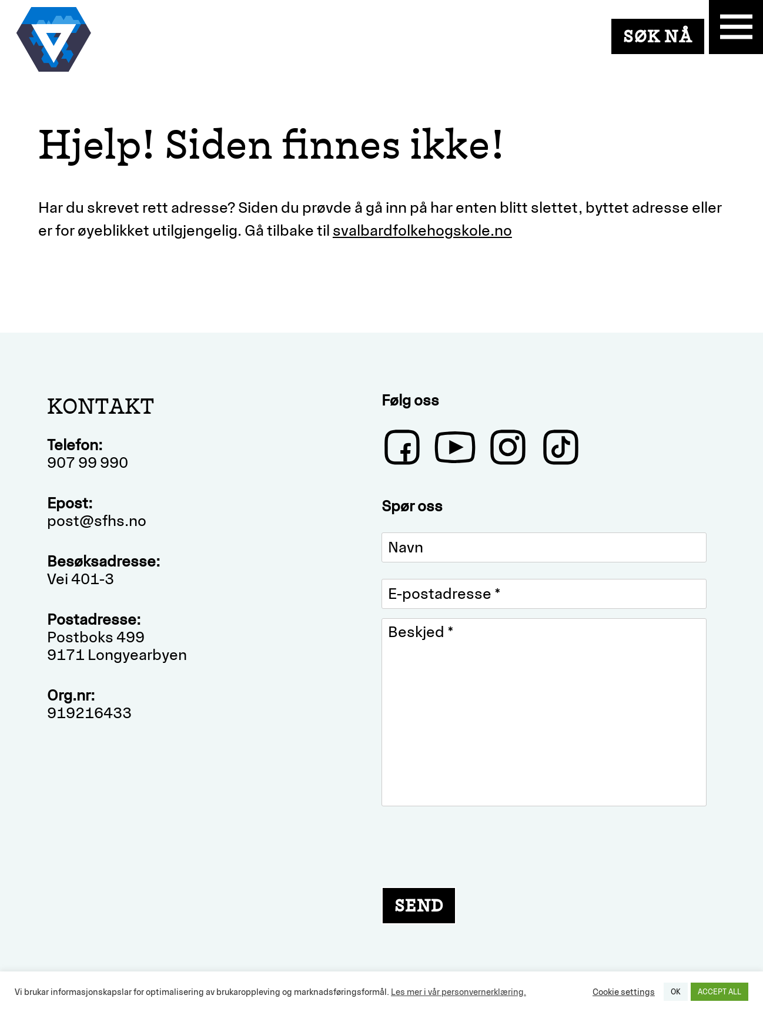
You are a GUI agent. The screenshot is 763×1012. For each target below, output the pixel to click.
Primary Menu (736, 27)
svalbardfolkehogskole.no (422, 230)
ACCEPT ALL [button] (719, 991)
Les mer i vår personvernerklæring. (458, 992)
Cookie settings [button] (624, 992)
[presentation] (471, 845)
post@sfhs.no (96, 520)
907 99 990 (87, 462)
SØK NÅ (657, 36)
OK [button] (676, 991)
